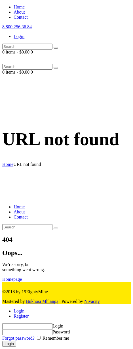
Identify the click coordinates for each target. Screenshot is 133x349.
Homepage (12, 279)
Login (19, 311)
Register (21, 316)
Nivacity (92, 301)
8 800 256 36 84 (17, 26)
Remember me (55, 338)
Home (7, 164)
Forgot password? (18, 338)
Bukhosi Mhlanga (42, 301)
